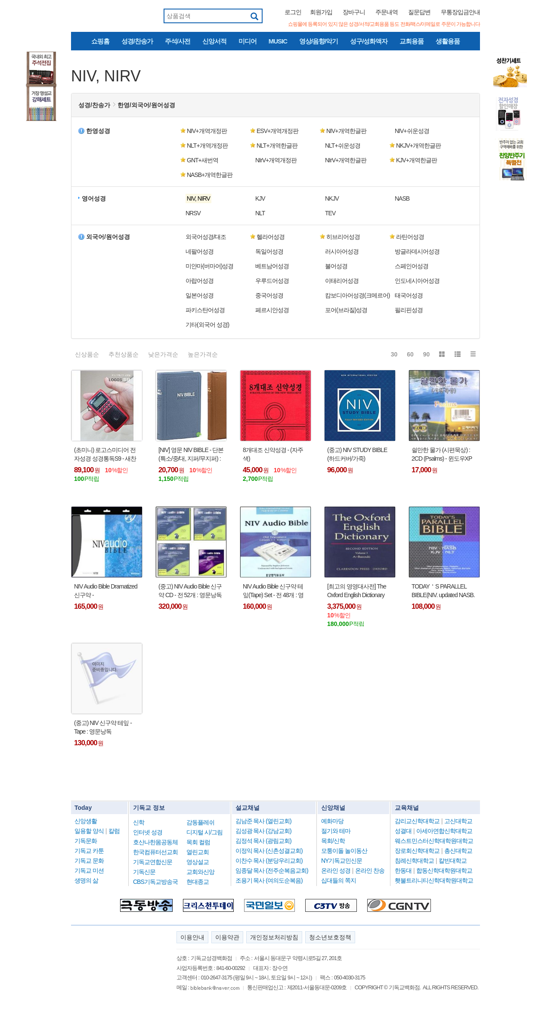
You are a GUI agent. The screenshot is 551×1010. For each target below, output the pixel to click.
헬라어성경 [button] (271, 236)
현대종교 (197, 881)
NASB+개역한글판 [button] (209, 174)
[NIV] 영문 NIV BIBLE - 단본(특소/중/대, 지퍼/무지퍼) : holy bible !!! (190, 454)
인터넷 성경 (147, 832)
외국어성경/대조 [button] (206, 236)
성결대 (403, 830)
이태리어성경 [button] (342, 280)
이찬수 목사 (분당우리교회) (269, 860)
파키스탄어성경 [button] (205, 310)
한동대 (403, 870)
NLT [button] (260, 213)
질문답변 (419, 12)
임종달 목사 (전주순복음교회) (271, 870)
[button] (215, 198)
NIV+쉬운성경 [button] (412, 130)
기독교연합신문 (152, 861)
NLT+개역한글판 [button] (277, 145)
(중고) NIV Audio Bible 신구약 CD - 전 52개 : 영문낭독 (190, 590)
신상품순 (87, 354)
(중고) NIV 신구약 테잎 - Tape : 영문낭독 (103, 727)
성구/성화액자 (368, 41)
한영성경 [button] (98, 130)
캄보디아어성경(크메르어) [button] (357, 295)
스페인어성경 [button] (411, 266)
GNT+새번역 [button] (202, 160)
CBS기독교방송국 (155, 881)
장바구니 (354, 12)
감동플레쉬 (200, 822)
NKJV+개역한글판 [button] (418, 145)
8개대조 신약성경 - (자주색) (273, 454)
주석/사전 (177, 41)
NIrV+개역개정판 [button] (276, 160)
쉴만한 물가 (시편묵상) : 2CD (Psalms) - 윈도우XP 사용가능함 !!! (442, 454)
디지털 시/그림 (204, 832)
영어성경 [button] (94, 198)
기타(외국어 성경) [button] (207, 324)
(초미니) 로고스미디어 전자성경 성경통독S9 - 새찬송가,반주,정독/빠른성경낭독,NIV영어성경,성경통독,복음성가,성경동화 (106, 454)
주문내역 (386, 12)
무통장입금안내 (460, 12)
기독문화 (85, 840)
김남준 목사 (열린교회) (263, 821)
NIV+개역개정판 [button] (207, 130)
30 (394, 354)
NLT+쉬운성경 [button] (342, 145)
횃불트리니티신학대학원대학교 (434, 880)
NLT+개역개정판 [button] (207, 145)
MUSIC (278, 41)
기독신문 (144, 871)
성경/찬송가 (137, 41)
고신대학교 (458, 821)
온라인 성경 (335, 870)
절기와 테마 (335, 830)
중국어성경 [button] (269, 295)
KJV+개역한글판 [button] (416, 160)
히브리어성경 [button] (343, 236)
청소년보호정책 (330, 937)
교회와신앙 (200, 871)
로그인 (293, 12)
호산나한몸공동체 (155, 842)
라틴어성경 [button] (410, 236)
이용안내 (192, 937)
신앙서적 (214, 41)
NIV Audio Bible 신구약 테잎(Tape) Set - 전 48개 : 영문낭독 (273, 591)
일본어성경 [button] (200, 295)
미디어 (247, 41)
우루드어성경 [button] (272, 280)
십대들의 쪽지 (338, 880)
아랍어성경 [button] (200, 280)
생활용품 (448, 41)
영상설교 (197, 861)
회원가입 (321, 12)
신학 (138, 822)
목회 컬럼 (198, 842)
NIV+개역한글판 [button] (346, 130)
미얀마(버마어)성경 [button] (209, 266)
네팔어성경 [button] (200, 251)
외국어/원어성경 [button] (108, 236)
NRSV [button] (193, 213)
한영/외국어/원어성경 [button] (146, 105)
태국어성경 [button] (409, 295)
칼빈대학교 (453, 860)
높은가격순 (203, 354)
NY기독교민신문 (341, 860)
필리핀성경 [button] (409, 310)
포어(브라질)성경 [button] (346, 310)
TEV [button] (330, 213)
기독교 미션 (89, 870)
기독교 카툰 (89, 850)
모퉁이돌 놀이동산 (344, 850)
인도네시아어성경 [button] (417, 280)
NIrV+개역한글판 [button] (345, 160)
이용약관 (227, 937)
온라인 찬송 (369, 870)
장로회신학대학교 (417, 850)
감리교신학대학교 (417, 821)
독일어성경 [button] (269, 251)
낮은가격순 (163, 354)
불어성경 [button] (336, 266)
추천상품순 (123, 354)
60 (410, 354)
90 (426, 354)
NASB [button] (402, 198)
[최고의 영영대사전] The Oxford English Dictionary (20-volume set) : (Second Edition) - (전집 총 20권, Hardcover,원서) (356, 591)
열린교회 (197, 852)
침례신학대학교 (414, 860)
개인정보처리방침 (274, 937)
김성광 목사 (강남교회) (263, 830)
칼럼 (114, 830)
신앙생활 (85, 821)
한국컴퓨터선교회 (155, 852)
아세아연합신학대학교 (444, 830)
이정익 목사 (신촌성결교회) (269, 850)
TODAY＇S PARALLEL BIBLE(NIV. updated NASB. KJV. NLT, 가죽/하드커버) (443, 591)
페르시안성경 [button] (272, 310)
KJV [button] (260, 198)
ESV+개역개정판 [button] (277, 130)
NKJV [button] (332, 198)
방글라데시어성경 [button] (417, 251)
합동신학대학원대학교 (444, 870)
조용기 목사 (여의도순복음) (269, 880)
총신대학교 (458, 850)
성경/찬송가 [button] (94, 105)
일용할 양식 (89, 830)
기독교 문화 (89, 860)
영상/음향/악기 (318, 41)
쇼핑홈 (100, 41)
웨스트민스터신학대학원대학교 (434, 840)
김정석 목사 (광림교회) (263, 840)
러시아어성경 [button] (342, 251)
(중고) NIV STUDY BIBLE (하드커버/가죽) (357, 454)
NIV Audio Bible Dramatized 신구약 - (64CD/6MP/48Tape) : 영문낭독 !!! (105, 591)
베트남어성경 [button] (272, 266)
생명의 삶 (86, 880)
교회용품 (411, 41)
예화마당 (332, 821)
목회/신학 (333, 840)
